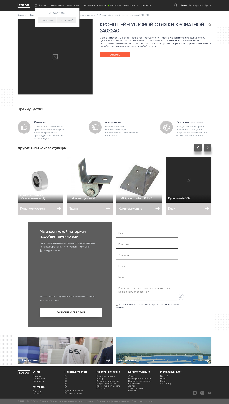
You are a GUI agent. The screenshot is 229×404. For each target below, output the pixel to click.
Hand (163, 381)
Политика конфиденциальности (113, 401)
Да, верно (47, 20)
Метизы (132, 390)
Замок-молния (135, 388)
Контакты (146, 5)
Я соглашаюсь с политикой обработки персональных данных (148, 306)
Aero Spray (165, 383)
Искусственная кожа (106, 383)
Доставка (37, 391)
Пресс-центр (131, 5)
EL (66, 388)
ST (66, 381)
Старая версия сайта (143, 401)
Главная (22, 15)
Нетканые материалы (139, 381)
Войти (184, 5)
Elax (66, 376)
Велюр (100, 378)
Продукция (73, 5)
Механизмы (134, 383)
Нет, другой (66, 20)
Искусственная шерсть (108, 386)
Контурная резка (73, 393)
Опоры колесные (85, 15)
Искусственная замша (107, 381)
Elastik (163, 378)
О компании (57, 5)
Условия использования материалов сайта (72, 401)
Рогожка (100, 388)
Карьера (101, 5)
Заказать (115, 54)
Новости (37, 376)
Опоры (131, 376)
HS (66, 383)
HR (66, 378)
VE (66, 386)
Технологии (88, 5)
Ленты (131, 386)
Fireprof (164, 376)
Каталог (34, 15)
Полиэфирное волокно (140, 378)
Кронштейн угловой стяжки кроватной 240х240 (124, 15)
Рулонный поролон (74, 390)
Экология (115, 5)
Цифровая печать (105, 376)
